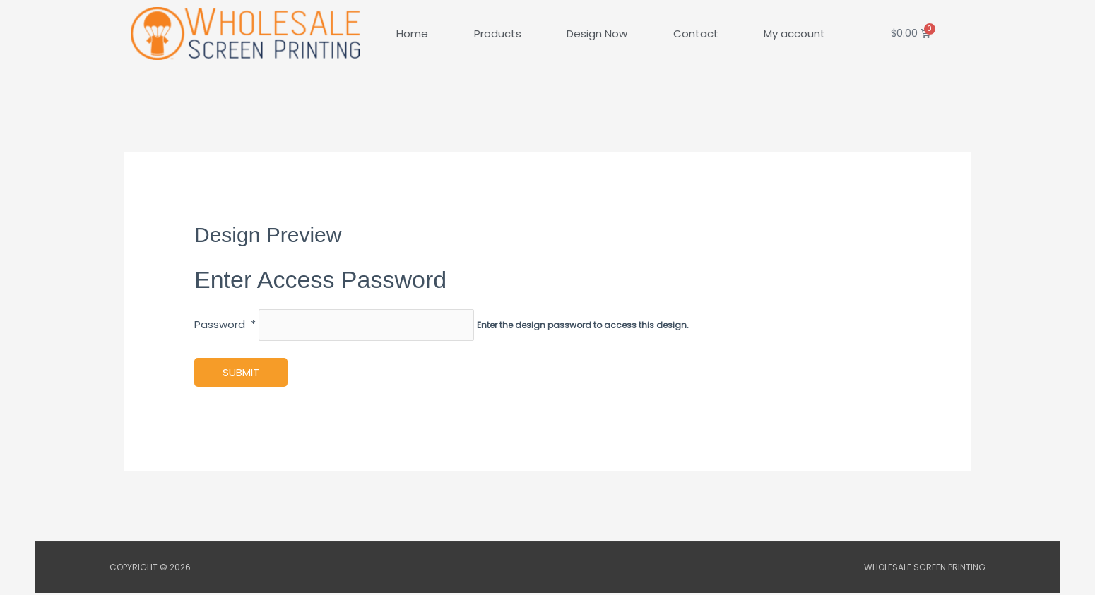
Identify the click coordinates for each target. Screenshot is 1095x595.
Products (497, 33)
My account (794, 33)
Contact (695, 33)
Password (225, 325)
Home (412, 33)
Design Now (597, 33)
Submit (241, 374)
